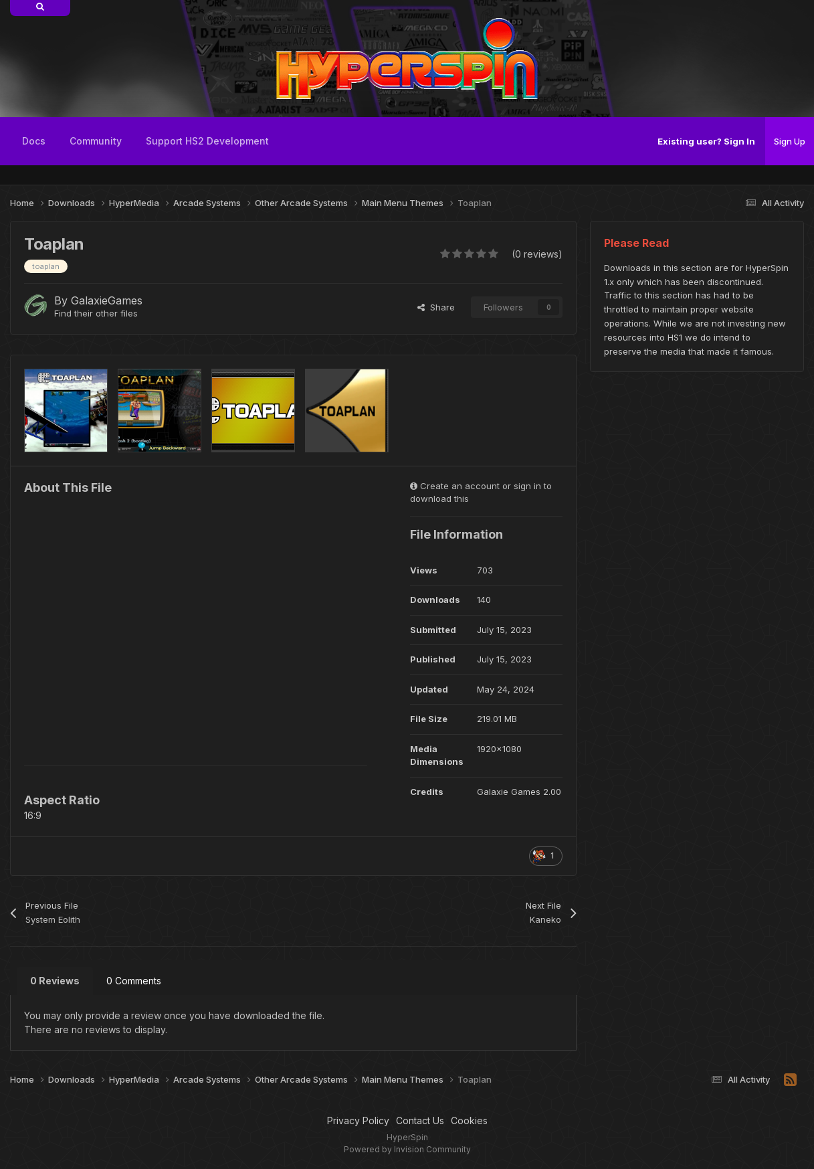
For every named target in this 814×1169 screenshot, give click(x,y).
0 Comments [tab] (133, 980)
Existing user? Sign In (706, 141)
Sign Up (789, 141)
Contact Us (420, 1120)
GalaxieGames (106, 300)
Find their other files (96, 313)
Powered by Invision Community (407, 1149)
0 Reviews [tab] (55, 980)
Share (436, 307)
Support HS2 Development (207, 141)
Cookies (469, 1120)
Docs (33, 141)
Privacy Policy (358, 1120)
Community (96, 141)
